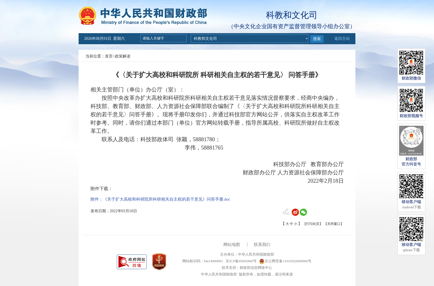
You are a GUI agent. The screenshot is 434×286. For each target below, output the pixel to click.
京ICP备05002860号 (240, 261)
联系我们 (262, 244)
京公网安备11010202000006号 (285, 261)
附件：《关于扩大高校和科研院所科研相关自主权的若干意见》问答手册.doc (160, 199)
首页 (109, 56)
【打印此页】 (313, 224)
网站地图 (231, 244)
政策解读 (122, 56)
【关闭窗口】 (334, 224)
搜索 (317, 39)
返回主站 (342, 38)
